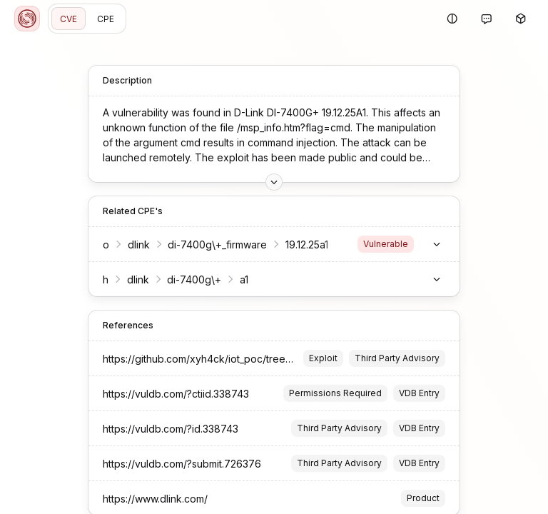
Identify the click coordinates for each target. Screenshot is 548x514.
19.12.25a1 (306, 244)
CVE (68, 19)
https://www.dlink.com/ (155, 499)
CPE (105, 19)
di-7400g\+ (194, 279)
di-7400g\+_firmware (217, 244)
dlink (139, 244)
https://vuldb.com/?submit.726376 (182, 464)
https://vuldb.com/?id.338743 (170, 429)
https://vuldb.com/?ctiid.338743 (176, 394)
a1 (244, 279)
